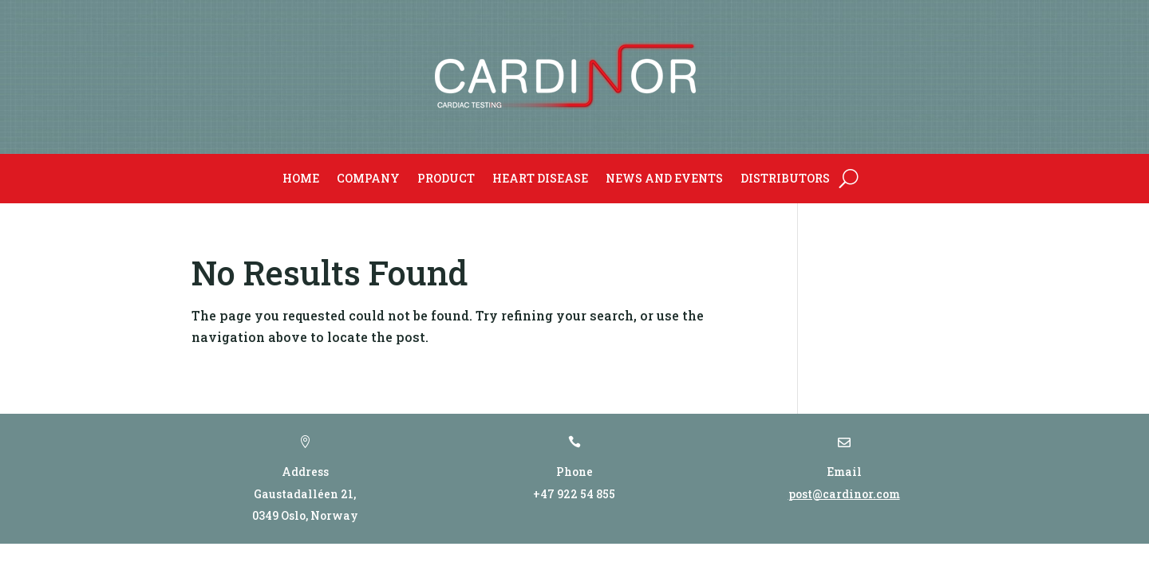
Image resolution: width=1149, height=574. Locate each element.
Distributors (785, 178)
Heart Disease (540, 178)
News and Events (664, 178)
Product (446, 178)
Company (368, 178)
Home (300, 178)
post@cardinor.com (844, 493)
